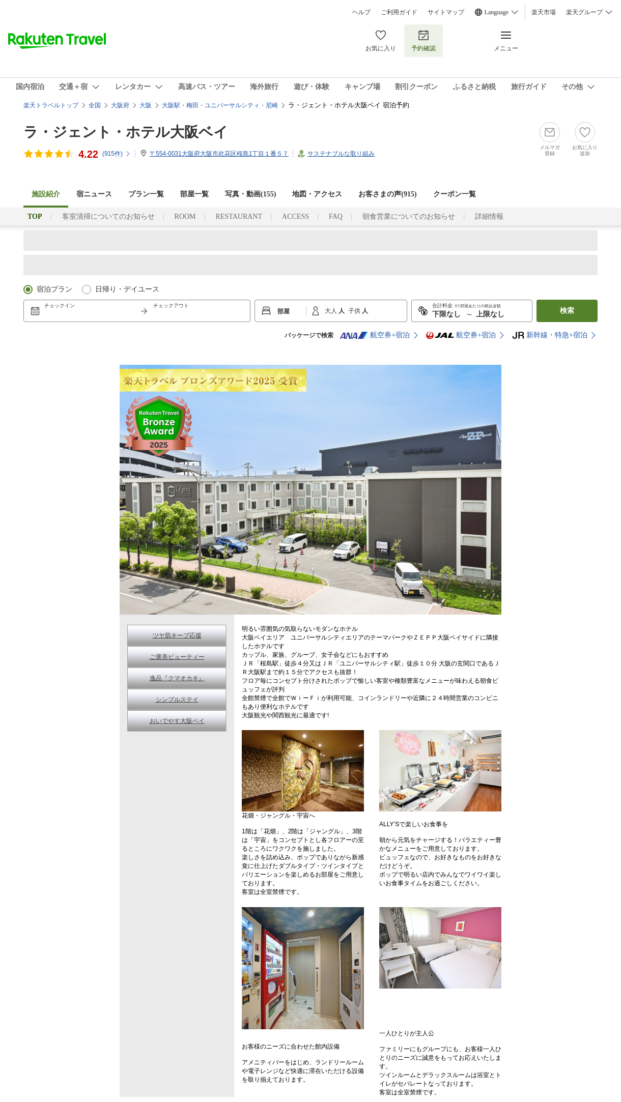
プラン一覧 (146, 194)
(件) (116, 154)
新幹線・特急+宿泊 (549, 335)
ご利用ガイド (399, 12)
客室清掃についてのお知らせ (108, 216)
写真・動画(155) (250, 194)
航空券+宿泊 (375, 335)
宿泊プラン (54, 289)
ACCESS (295, 216)
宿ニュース (94, 194)
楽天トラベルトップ (50, 105)
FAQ (336, 216)
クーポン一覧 (454, 194)
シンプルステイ (177, 699)
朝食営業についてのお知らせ (408, 216)
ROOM (185, 216)
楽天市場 (543, 12)
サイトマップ (446, 12)
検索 (567, 310)
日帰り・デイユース (127, 289)
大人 (331, 310)
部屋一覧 (194, 194)
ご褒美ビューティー (177, 656)
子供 (355, 310)
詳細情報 (489, 216)
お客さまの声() (387, 194)
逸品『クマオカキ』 (177, 678)
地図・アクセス (317, 194)
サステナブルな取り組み (341, 153)
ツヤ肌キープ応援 (177, 635)
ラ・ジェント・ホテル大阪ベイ (125, 132)
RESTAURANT (239, 216)
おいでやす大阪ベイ (177, 720)
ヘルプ (361, 12)
